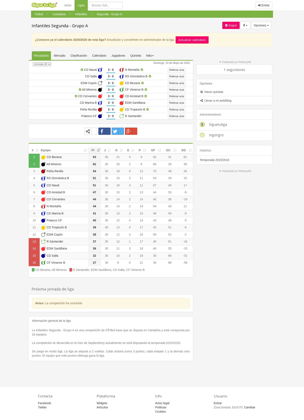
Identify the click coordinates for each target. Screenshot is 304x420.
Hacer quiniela (211, 92)
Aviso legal (162, 403)
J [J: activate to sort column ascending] (105, 150)
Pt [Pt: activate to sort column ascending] (92, 150)
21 (118, 157)
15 (185, 178)
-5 (185, 220)
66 (154, 164)
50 (154, 234)
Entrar (264, 5)
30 (106, 157)
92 (154, 157)
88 (170, 262)
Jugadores (118, 55)
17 (185, 185)
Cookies (160, 411)
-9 (185, 192)
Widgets (102, 403)
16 (118, 178)
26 (185, 171)
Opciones (261, 25)
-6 (185, 227)
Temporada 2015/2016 (214, 160)
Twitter (42, 407)
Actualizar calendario (192, 40)
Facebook (44, 403)
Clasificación (79, 55)
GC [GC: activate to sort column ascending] (168, 150)
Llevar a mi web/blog (215, 100)
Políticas (160, 407)
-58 (185, 262)
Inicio (67, 5)
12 (141, 171)
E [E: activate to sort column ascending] (128, 150)
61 (185, 157)
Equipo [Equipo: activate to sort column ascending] (46, 150)
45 (154, 227)
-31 (185, 255)
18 (118, 171)
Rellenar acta (176, 69)
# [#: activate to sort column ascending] (33, 150)
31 (170, 157)
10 (34, 220)
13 (141, 192)
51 (170, 227)
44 (154, 192)
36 (185, 164)
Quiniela (135, 55)
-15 (185, 248)
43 (170, 206)
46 (154, 213)
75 (154, 171)
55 (170, 248)
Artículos (102, 407)
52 (170, 234)
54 (154, 178)
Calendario (99, 55)
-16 (185, 199)
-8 (185, 213)
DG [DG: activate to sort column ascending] (184, 150)
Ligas (83, 5)
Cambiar (249, 407)
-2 (185, 234)
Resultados (41, 55)
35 (154, 255)
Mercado (59, 55)
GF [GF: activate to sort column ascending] (153, 150)
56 (170, 199)
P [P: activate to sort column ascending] (140, 150)
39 (170, 178)
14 (118, 199)
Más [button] (150, 55)
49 (170, 171)
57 (154, 185)
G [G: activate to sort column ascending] (116, 150)
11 (141, 178)
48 (170, 220)
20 (118, 164)
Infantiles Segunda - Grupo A (60, 26)
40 (170, 185)
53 (170, 192)
